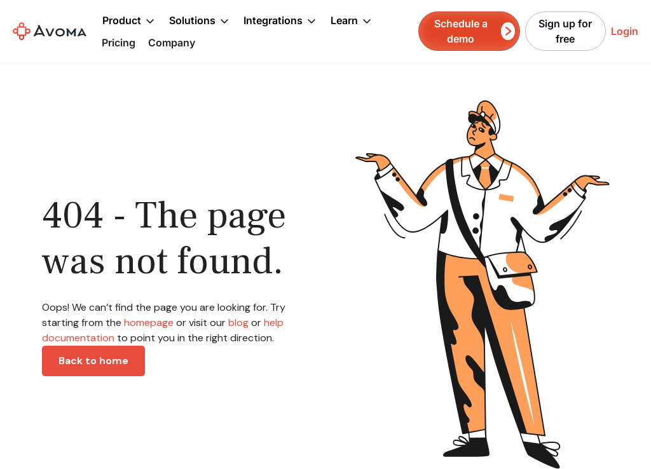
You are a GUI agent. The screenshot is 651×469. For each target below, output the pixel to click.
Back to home (93, 360)
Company (171, 42)
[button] (128, 20)
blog (238, 322)
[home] (49, 31)
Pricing (118, 42)
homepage (147, 322)
